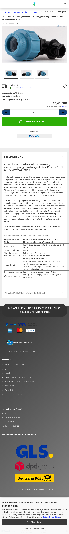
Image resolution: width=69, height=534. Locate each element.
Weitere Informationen (34, 528)
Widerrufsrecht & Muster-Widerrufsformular (22, 381)
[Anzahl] (34, 112)
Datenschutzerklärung (51, 517)
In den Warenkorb (32, 121)
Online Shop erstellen (25, 489)
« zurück (16, 12)
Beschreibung (13, 156)
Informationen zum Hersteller (25, 292)
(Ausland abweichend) (27, 88)
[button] (6, 112)
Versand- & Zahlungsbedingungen (18, 377)
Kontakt (8, 373)
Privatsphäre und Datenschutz (17, 364)
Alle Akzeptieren (34, 522)
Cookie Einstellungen (13, 394)
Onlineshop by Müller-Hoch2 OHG (21, 351)
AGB (6, 369)
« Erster (6, 12)
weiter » (25, 12)
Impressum (9, 385)
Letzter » (35, 12)
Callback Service (11, 390)
